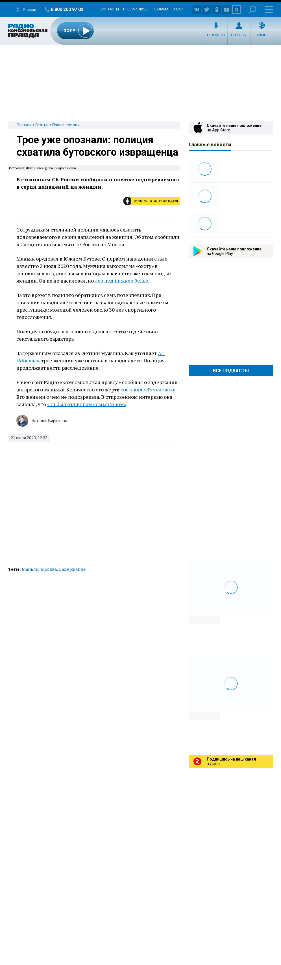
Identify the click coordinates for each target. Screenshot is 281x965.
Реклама (160, 9)
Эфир (261, 35)
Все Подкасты (231, 370)
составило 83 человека (148, 389)
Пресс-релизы (135, 9)
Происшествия (66, 125)
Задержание (72, 569)
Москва (49, 569)
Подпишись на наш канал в (155, 200)
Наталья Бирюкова (49, 420)
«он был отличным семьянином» (86, 404)
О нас (178, 9)
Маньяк (30, 569)
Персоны (239, 35)
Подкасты (216, 35)
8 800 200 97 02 (67, 9)
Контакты (110, 9)
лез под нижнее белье (121, 280)
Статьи (42, 125)
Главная (24, 125)
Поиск (252, 9)
